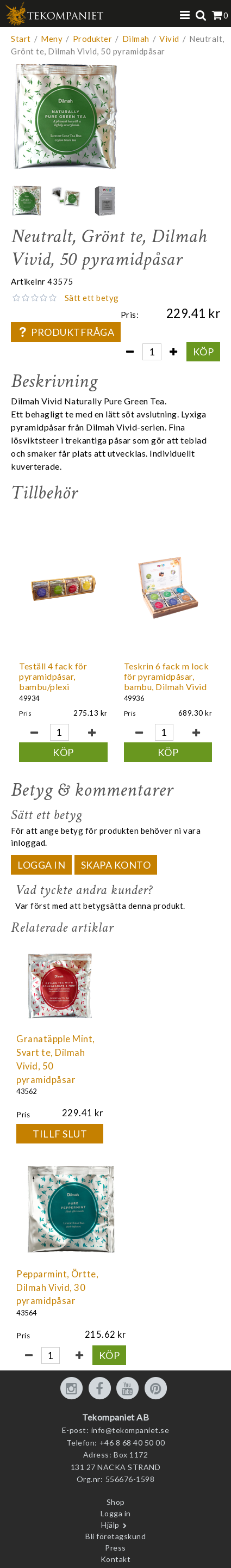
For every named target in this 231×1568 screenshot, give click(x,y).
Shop (116, 1501)
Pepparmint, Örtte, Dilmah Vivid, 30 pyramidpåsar (57, 1288)
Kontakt (116, 1559)
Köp (203, 352)
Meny (52, 39)
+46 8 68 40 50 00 (132, 1442)
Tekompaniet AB (115, 1417)
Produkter (93, 39)
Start (21, 39)
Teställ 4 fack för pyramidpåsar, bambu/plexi (53, 676)
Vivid (169, 39)
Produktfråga (65, 332)
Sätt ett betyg (92, 298)
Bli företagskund (115, 1536)
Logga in (41, 865)
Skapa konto (116, 865)
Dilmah (135, 39)
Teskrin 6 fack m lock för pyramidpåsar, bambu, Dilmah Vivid (166, 676)
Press (115, 1547)
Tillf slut (60, 1134)
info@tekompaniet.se (130, 1430)
